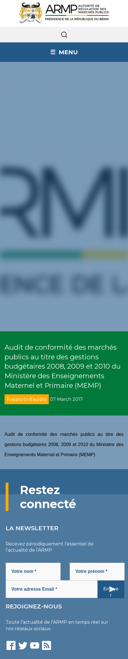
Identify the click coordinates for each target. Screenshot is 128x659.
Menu (68, 52)
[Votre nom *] (33, 571)
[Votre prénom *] (97, 571)
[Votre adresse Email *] (52, 589)
